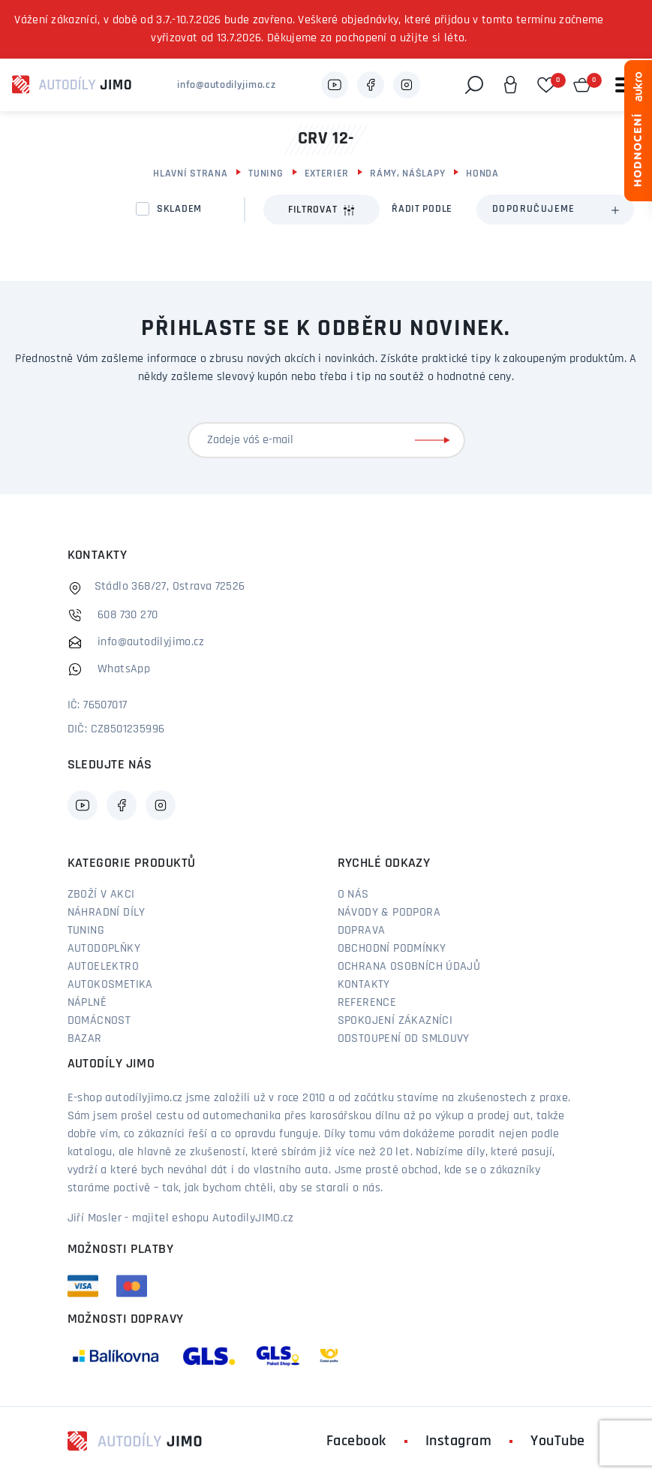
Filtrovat (321, 210)
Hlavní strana (190, 174)
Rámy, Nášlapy (407, 174)
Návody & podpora (389, 913)
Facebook (356, 1441)
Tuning (265, 174)
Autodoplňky (104, 949)
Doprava (362, 931)
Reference (367, 1003)
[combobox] (555, 210)
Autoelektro (103, 967)
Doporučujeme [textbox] (533, 209)
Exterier (327, 174)
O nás (353, 895)
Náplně (87, 1003)
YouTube (557, 1441)
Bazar (85, 1039)
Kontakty (364, 985)
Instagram (458, 1441)
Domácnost (99, 1021)
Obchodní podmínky (392, 949)
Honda (482, 174)
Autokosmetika (110, 985)
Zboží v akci (101, 895)
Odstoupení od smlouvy (404, 1039)
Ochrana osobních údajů (409, 967)
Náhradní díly (107, 913)
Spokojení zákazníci (395, 1021)
